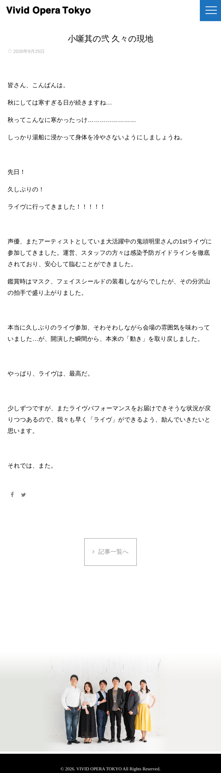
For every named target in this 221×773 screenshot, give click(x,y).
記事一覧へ (113, 552)
